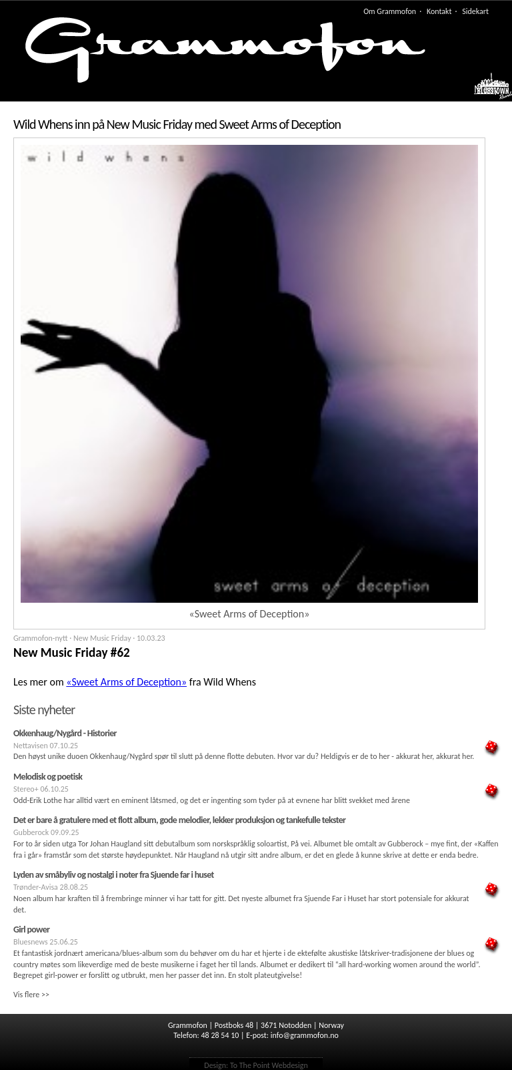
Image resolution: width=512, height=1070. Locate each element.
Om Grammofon (389, 11)
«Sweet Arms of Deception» (126, 682)
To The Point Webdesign (269, 1065)
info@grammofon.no (305, 1035)
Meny (486, 89)
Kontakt (439, 11)
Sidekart (475, 11)
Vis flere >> (31, 994)
